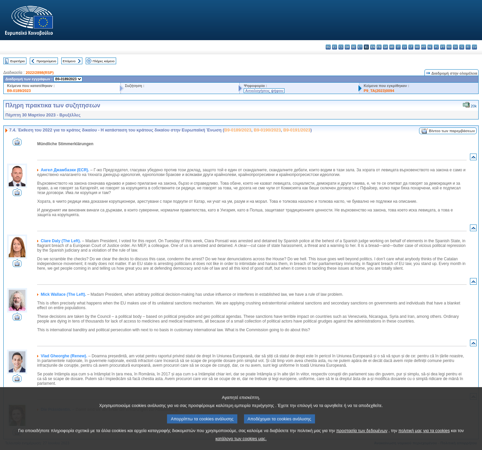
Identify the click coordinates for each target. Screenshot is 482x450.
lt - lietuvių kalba (410, 47)
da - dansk (347, 47)
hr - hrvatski (391, 47)
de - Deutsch (353, 47)
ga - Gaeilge (385, 47)
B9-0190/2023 (267, 129)
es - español (334, 47)
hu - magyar (417, 47)
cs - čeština (340, 47)
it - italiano (398, 47)
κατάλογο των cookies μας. (241, 445)
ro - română (449, 47)
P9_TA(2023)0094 (379, 91)
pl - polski (436, 47)
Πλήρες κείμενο (103, 61)
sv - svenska (474, 47)
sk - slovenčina (455, 47)
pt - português (442, 47)
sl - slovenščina (461, 47)
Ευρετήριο (17, 61)
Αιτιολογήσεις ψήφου (264, 91)
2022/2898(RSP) (40, 73)
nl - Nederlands (429, 47)
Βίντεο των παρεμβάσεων (452, 131)
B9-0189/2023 (19, 91)
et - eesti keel (360, 47)
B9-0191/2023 (296, 129)
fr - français (379, 47)
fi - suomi (468, 47)
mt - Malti (423, 47)
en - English (372, 47)
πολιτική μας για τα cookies (424, 437)
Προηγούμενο (46, 61)
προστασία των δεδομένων (361, 437)
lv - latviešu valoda (404, 47)
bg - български (328, 47)
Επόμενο (69, 61)
